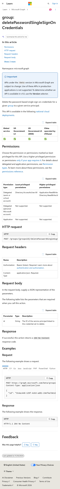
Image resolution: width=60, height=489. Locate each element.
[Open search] (48, 3)
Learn (5, 9)
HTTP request (9, 50)
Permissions (9, 47)
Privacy (5, 481)
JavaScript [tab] (27, 368)
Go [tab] (14, 368)
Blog (35, 477)
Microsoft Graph (18, 9)
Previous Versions (23, 477)
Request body (10, 57)
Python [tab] (52, 368)
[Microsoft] (30, 3)
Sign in (55, 3)
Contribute (47, 477)
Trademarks (7, 485)
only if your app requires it (29, 160)
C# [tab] (10, 368)
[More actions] (55, 9)
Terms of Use (44, 481)
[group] (30, 202)
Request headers (11, 54)
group (10, 105)
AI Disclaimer (7, 477)
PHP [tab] (35, 368)
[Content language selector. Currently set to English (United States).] (14, 465)
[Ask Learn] (50, 9)
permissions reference (12, 171)
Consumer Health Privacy (23, 481)
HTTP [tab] (5, 368)
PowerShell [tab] (43, 368)
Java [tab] (19, 368)
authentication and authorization (30, 268)
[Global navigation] (2, 3)
